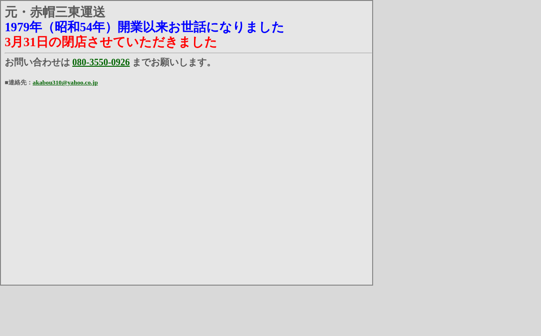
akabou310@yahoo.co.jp (65, 82)
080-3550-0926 (101, 62)
